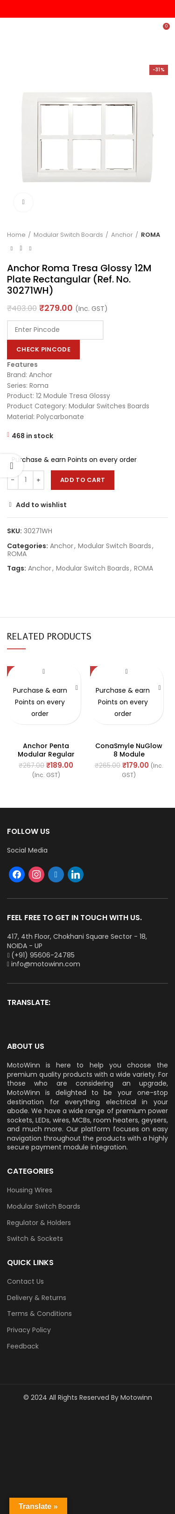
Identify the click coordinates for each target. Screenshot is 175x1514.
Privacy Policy (29, 1330)
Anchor (122, 235)
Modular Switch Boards (68, 235)
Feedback (23, 1346)
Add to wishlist (41, 505)
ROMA (150, 235)
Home (16, 235)
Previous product (12, 248)
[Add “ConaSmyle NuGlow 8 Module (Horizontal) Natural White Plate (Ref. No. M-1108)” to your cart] (159, 688)
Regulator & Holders (39, 1222)
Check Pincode (43, 349)
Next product (30, 248)
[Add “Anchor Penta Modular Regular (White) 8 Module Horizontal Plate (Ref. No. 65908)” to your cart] (77, 688)
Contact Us (25, 1281)
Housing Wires (29, 1190)
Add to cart (82, 479)
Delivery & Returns (36, 1298)
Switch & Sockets (35, 1238)
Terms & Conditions (39, 1313)
